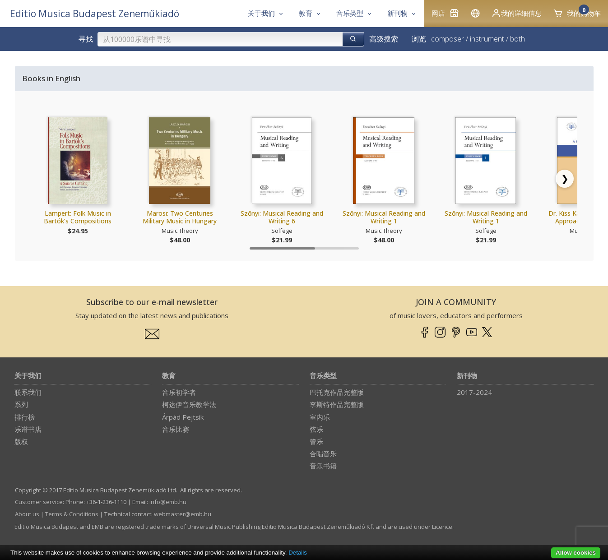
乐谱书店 (28, 429)
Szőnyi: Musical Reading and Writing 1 (384, 217)
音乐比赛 (175, 429)
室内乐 (320, 416)
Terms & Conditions (71, 514)
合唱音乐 (323, 453)
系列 (21, 404)
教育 (169, 376)
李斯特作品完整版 (337, 404)
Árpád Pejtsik (183, 416)
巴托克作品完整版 (337, 392)
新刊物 (467, 376)
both (517, 39)
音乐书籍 (323, 465)
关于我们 (28, 376)
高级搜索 (383, 38)
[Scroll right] (565, 179)
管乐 (316, 441)
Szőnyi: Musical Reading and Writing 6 (282, 217)
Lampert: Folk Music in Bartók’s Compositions (77, 217)
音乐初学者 (179, 392)
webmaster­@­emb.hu (182, 514)
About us (27, 514)
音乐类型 (323, 376)
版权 (21, 441)
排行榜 (24, 416)
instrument (487, 39)
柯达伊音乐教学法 (189, 404)
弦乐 (316, 429)
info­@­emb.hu (167, 502)
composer (447, 39)
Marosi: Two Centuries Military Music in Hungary (180, 217)
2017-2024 (474, 392)
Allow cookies (576, 552)
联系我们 (28, 392)
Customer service (39, 502)
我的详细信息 (516, 13)
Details (297, 552)
